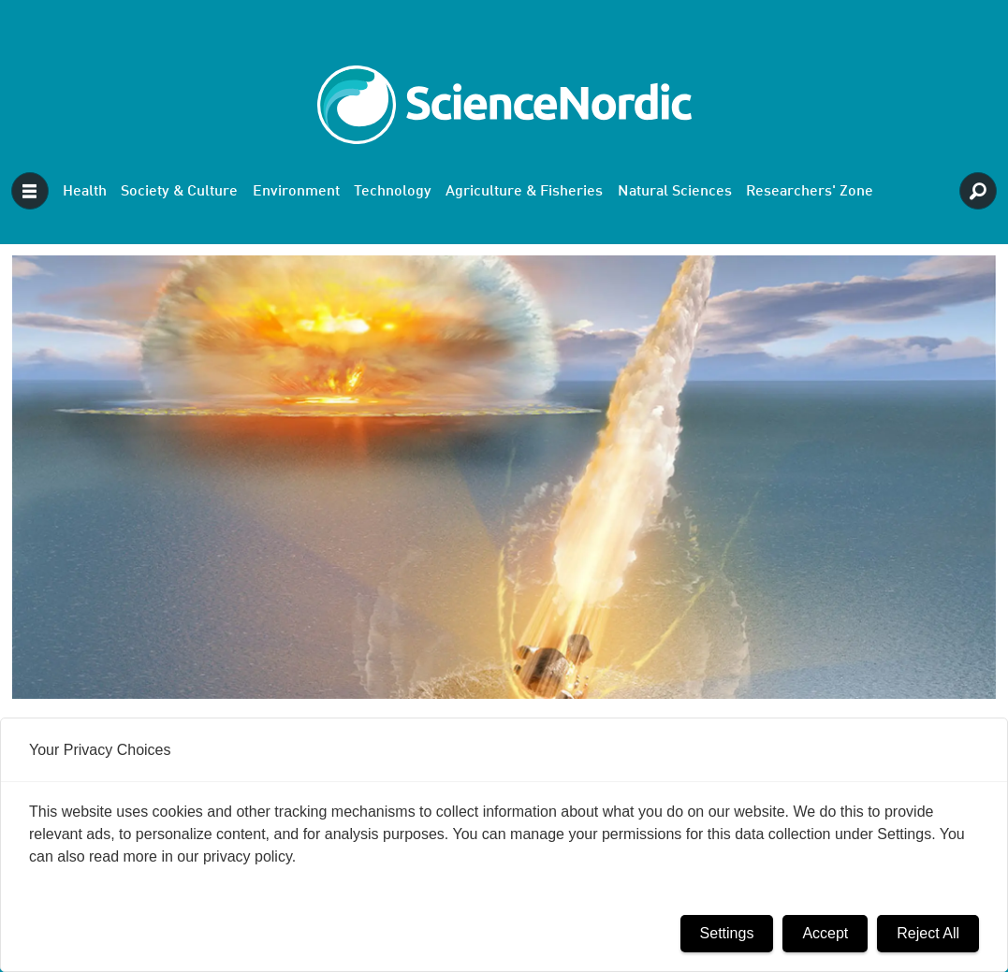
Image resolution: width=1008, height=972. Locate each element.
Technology (392, 191)
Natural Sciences (675, 191)
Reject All (928, 933)
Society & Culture (179, 191)
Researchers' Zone (809, 191)
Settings (727, 933)
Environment (296, 191)
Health (85, 191)
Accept (825, 933)
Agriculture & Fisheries (524, 191)
